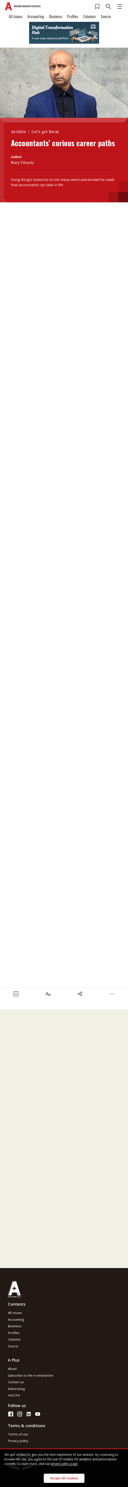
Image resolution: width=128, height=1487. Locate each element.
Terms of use (18, 1434)
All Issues (15, 16)
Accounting (35, 16)
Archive (18, 131)
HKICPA (14, 1395)
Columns (89, 16)
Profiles (72, 16)
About (12, 1368)
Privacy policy (18, 1440)
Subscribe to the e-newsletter (30, 1375)
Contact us (16, 1382)
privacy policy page (64, 1464)
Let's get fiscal (45, 131)
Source (106, 16)
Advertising (16, 1388)
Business (55, 16)
